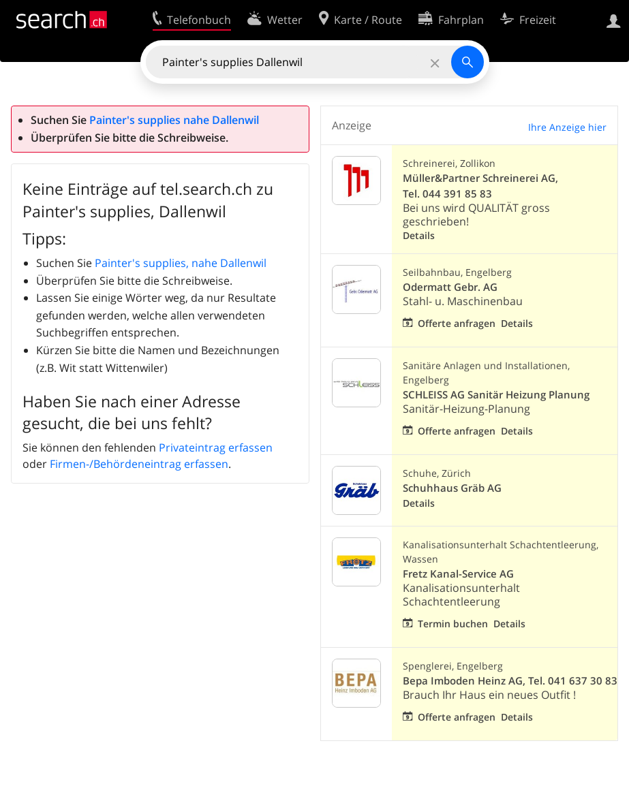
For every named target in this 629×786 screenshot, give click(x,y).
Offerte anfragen (456, 323)
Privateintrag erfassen (216, 447)
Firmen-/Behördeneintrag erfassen (139, 463)
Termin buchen (453, 623)
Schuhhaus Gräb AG (452, 488)
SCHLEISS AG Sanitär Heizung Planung (496, 395)
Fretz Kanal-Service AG (458, 574)
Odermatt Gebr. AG (450, 287)
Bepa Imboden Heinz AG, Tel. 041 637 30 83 (510, 681)
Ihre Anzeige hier (567, 127)
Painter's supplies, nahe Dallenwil (180, 262)
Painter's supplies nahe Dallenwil (174, 119)
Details (419, 235)
